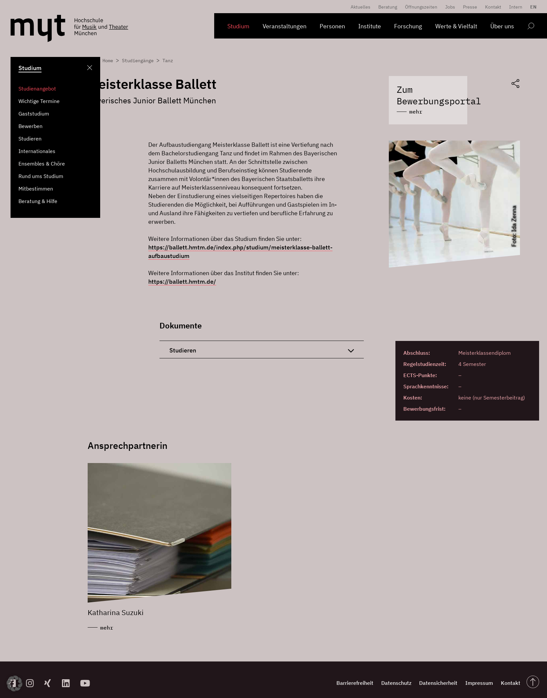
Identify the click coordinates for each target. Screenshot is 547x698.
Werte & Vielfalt (456, 26)
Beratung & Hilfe (37, 201)
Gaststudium (33, 113)
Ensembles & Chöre (41, 163)
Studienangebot (37, 88)
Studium (238, 26)
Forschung (408, 26)
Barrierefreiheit (329, 676)
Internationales (36, 151)
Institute (369, 26)
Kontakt (493, 7)
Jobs (450, 7)
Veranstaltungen (284, 26)
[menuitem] (531, 7)
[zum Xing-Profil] (50, 676)
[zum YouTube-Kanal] (86, 676)
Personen (332, 26)
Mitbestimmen (35, 188)
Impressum (470, 676)
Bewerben (30, 126)
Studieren (30, 138)
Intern (515, 7)
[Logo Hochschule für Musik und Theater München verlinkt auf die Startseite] (38, 28)
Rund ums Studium (40, 176)
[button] (14, 683)
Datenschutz (376, 676)
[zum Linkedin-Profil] (68, 676)
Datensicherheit (424, 676)
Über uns (502, 26)
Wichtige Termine (39, 101)
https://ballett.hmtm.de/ (182, 273)
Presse (470, 7)
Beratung (387, 7)
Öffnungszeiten (421, 7)
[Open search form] (530, 27)
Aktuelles (360, 7)
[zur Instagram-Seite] (32, 676)
